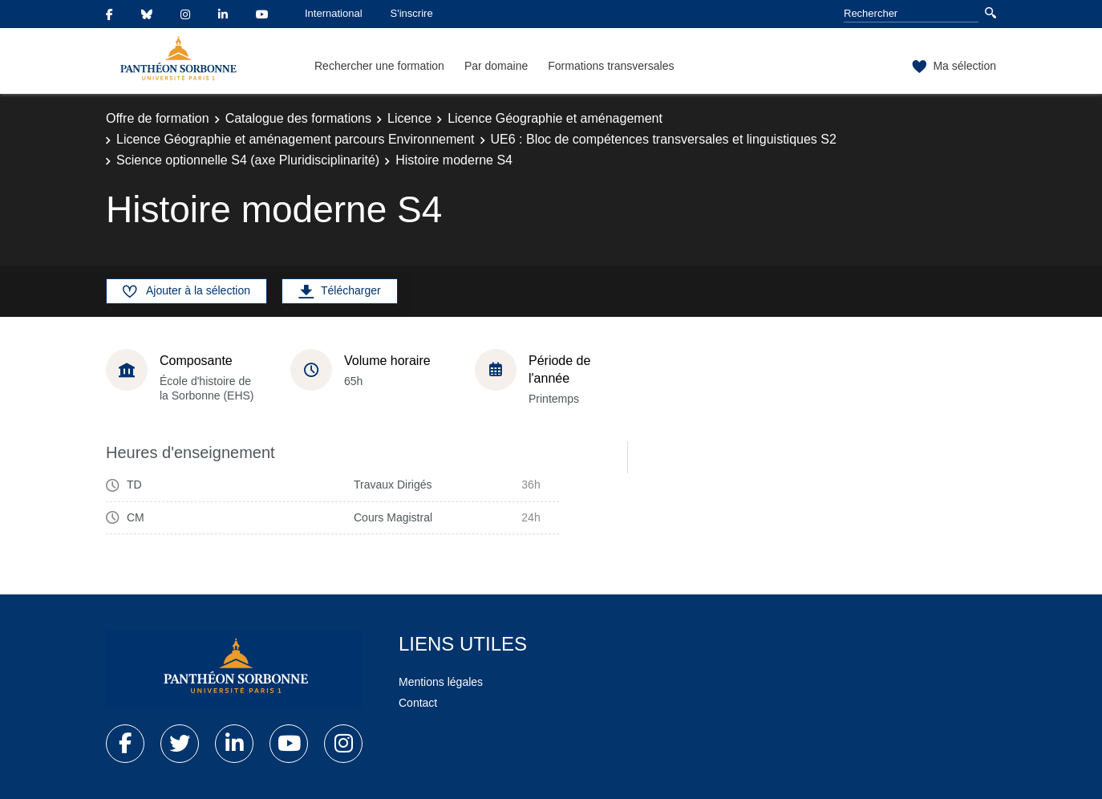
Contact (418, 702)
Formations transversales (611, 65)
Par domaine (496, 65)
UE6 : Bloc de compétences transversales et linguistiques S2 (664, 139)
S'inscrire (412, 13)
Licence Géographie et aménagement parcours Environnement (295, 139)
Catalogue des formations (298, 118)
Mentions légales (441, 681)
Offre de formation (157, 118)
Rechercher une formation (379, 65)
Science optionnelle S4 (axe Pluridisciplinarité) (247, 160)
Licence (409, 118)
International (334, 13)
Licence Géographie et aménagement (555, 118)
